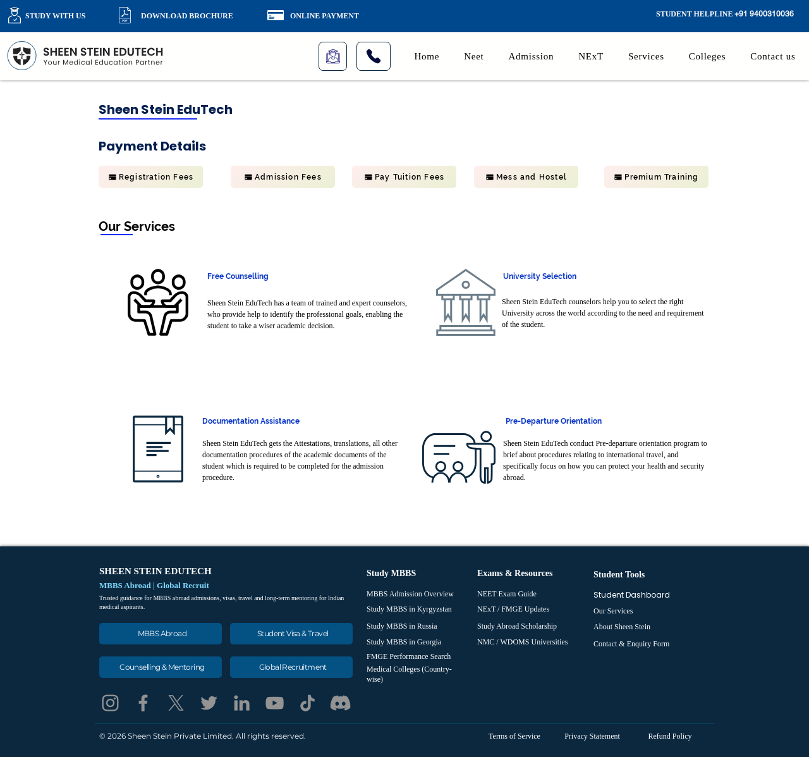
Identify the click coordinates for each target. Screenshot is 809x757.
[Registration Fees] (151, 177)
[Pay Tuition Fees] (404, 177)
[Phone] (373, 56)
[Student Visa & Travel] (291, 633)
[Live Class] (333, 56)
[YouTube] (275, 703)
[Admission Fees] (283, 177)
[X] (176, 703)
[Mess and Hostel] (526, 177)
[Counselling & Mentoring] (160, 667)
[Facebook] (143, 703)
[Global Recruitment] (291, 667)
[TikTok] (307, 703)
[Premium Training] (656, 177)
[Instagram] (110, 703)
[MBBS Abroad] (160, 633)
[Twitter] (209, 703)
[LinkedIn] (242, 703)
